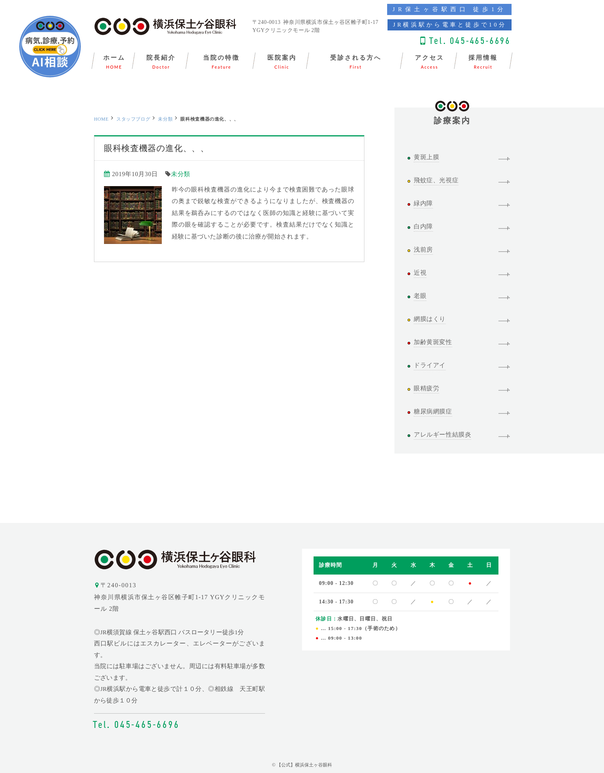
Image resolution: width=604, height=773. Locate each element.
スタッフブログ (133, 119)
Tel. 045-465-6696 (470, 40)
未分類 (165, 119)
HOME (101, 119)
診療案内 (452, 116)
